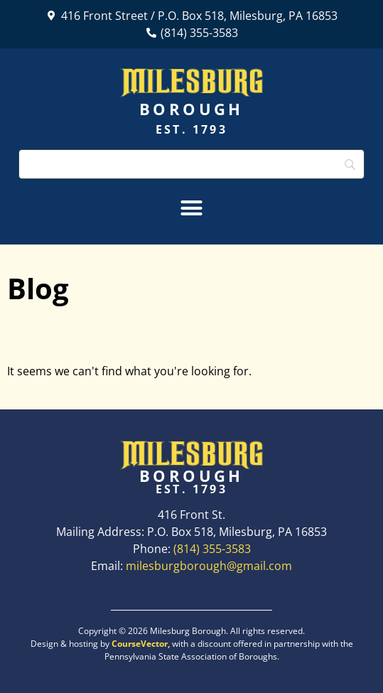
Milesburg (191, 81)
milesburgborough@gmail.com (209, 566)
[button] (192, 208)
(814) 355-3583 (212, 549)
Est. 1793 (191, 129)
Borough (191, 108)
